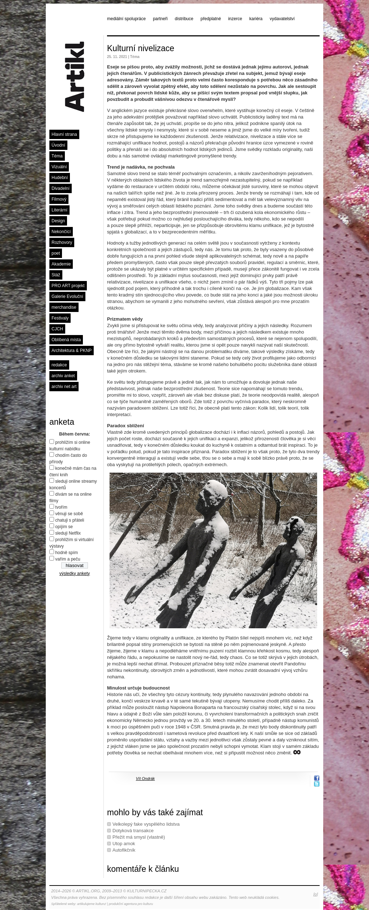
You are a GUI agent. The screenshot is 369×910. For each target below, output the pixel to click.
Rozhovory (62, 242)
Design (58, 220)
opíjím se (64, 526)
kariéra (256, 18)
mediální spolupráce (126, 18)
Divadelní (61, 188)
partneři (160, 18)
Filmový (59, 199)
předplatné (210, 18)
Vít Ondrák (145, 778)
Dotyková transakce (133, 830)
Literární (59, 210)
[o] (316, 894)
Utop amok (123, 843)
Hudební (60, 177)
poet (56, 253)
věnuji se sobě (69, 513)
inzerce (235, 18)
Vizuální (59, 166)
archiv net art (64, 386)
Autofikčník (123, 850)
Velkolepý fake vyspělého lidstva (145, 824)
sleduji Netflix (68, 533)
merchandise (64, 307)
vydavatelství (282, 18)
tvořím (61, 507)
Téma (57, 156)
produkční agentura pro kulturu (131, 904)
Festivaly (60, 318)
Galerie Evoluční (67, 296)
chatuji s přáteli (69, 520)
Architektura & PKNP (72, 350)
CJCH (57, 328)
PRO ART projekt (68, 285)
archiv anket (63, 375)
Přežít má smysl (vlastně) (138, 837)
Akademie (61, 264)
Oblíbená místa (66, 339)
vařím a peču (67, 559)
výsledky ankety (74, 573)
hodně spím (66, 552)
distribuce (184, 18)
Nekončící (61, 231)
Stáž (56, 274)
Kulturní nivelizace (140, 48)
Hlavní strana (64, 134)
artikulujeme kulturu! (91, 904)
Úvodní (58, 145)
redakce (59, 364)
